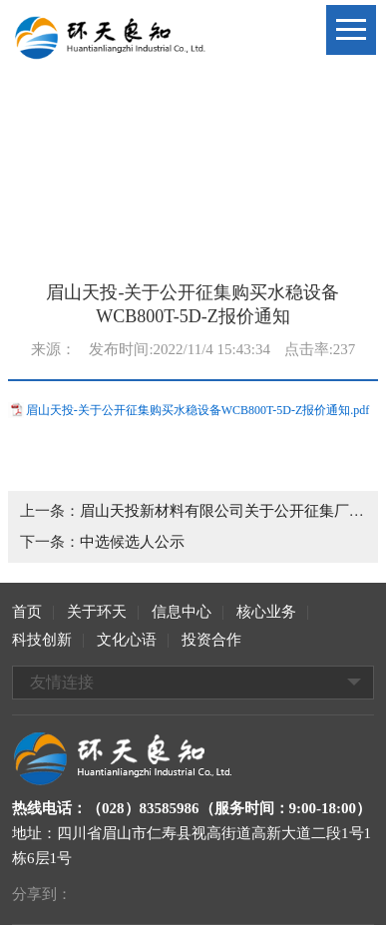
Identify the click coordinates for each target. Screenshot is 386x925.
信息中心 (181, 612)
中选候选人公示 (132, 542)
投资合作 (211, 640)
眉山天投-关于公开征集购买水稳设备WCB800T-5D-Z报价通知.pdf (198, 410)
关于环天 (97, 612)
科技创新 (42, 640)
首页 (27, 612)
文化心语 (127, 640)
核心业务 (266, 612)
